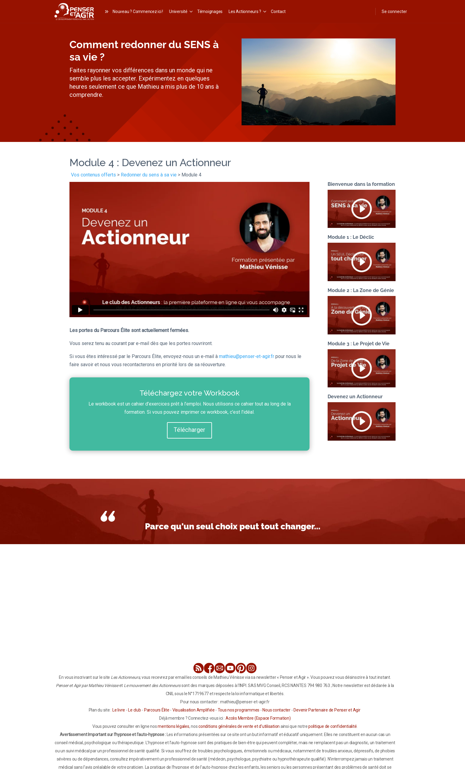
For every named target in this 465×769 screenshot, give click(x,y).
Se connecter (394, 11)
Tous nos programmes (238, 710)
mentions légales (173, 726)
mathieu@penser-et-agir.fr (246, 356)
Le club (134, 710)
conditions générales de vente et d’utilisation (239, 726)
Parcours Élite (156, 710)
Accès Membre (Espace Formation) (258, 718)
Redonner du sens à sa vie (149, 175)
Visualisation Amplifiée (193, 710)
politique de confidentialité (332, 726)
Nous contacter (276, 710)
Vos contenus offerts (93, 175)
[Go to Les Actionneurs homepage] (74, 10)
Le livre (118, 710)
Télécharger (189, 429)
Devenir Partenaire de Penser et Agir (326, 710)
